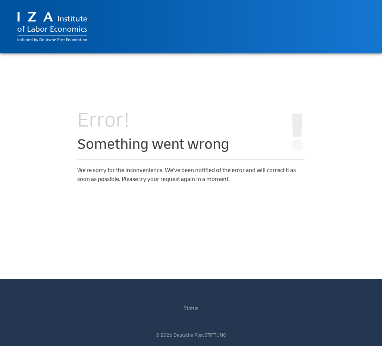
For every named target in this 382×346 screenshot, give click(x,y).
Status (191, 308)
